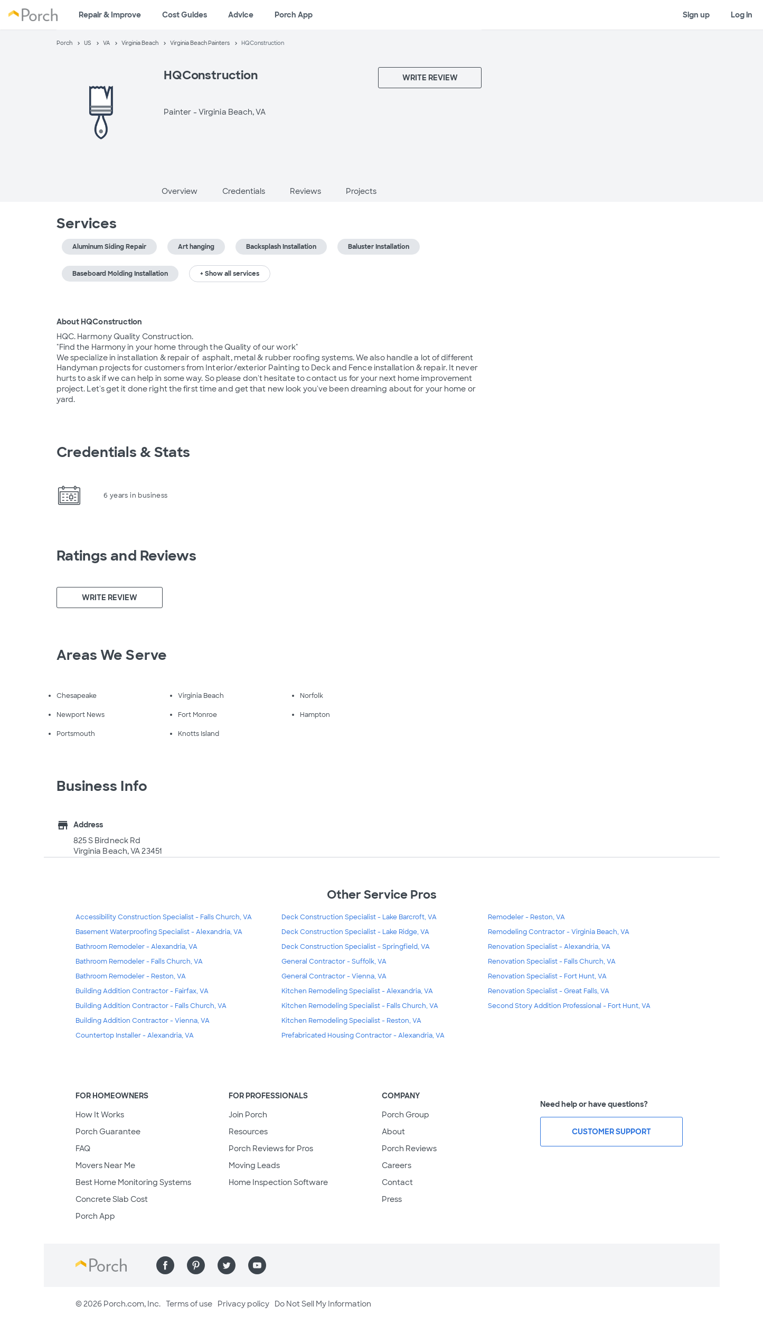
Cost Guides (184, 15)
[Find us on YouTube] (257, 1265)
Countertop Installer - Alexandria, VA (135, 1035)
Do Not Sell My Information (323, 1304)
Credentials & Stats (123, 452)
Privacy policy (243, 1304)
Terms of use (189, 1304)
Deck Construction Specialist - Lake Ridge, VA (355, 932)
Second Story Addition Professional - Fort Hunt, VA (569, 1006)
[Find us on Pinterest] (196, 1265)
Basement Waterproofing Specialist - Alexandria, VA (159, 932)
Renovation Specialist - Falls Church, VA (552, 961)
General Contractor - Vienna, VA (334, 976)
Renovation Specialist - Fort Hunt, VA (547, 976)
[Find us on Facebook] (165, 1265)
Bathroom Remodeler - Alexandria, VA (136, 947)
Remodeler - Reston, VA (526, 917)
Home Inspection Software (278, 1182)
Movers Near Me (105, 1165)
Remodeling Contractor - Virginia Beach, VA (558, 932)
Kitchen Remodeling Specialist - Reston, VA (351, 1020)
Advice (240, 15)
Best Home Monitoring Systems (133, 1182)
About (393, 1131)
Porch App (294, 15)
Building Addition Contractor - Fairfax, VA (142, 991)
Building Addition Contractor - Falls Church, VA (151, 1006)
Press (392, 1199)
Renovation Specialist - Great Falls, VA (548, 991)
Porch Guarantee (108, 1131)
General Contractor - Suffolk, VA (334, 961)
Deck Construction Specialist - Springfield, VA (355, 947)
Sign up (696, 15)
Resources (248, 1131)
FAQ (83, 1148)
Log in (741, 15)
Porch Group (405, 1114)
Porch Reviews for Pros (271, 1148)
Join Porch (248, 1114)
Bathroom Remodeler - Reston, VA (131, 976)
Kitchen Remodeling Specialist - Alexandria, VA (357, 991)
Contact (397, 1182)
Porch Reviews (409, 1148)
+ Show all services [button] (229, 273)
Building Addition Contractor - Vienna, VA (143, 1020)
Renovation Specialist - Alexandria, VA (549, 947)
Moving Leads (254, 1165)
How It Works (100, 1114)
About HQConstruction (99, 321)
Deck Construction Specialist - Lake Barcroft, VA (359, 917)
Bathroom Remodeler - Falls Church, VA (139, 961)
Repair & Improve (110, 15)
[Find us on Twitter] (227, 1265)
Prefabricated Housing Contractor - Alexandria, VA (363, 1035)
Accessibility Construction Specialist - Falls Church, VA (164, 917)
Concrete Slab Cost (112, 1199)
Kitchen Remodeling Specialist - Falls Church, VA (359, 1006)
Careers (396, 1165)
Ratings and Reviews (126, 556)
